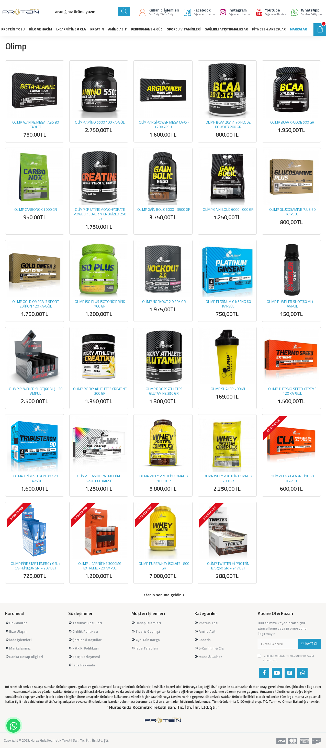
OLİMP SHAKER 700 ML (228, 389)
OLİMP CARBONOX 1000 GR (35, 209)
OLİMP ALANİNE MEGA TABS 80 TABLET (35, 124)
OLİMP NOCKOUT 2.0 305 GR (164, 301)
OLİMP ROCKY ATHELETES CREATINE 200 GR (100, 391)
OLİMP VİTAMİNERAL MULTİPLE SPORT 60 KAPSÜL (99, 478)
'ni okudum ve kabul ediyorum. (286, 658)
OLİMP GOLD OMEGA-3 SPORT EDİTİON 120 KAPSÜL (35, 304)
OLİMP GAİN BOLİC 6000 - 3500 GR (163, 209)
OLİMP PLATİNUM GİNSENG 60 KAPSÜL (228, 304)
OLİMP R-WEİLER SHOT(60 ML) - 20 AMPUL (35, 391)
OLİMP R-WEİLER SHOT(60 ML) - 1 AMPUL (292, 304)
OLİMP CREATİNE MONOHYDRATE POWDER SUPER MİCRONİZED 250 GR (100, 214)
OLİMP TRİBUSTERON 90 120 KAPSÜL (35, 478)
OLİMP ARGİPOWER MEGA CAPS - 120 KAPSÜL (164, 124)
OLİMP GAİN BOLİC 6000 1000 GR (228, 209)
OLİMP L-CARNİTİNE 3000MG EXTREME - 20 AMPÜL (99, 565)
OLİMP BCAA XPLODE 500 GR (292, 122)
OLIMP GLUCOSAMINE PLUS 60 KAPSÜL (292, 211)
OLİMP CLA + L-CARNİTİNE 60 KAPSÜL (292, 478)
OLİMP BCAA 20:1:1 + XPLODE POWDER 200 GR (228, 124)
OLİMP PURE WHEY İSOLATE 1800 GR (164, 565)
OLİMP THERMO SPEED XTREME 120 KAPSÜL (292, 391)
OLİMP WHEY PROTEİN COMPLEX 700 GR (228, 478)
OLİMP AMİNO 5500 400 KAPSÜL (100, 122)
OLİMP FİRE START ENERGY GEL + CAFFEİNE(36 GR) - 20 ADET (36, 565)
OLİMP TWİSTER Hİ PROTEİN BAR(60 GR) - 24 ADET (228, 565)
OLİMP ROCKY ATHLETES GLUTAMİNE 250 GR (164, 391)
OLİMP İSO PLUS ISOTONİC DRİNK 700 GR (100, 304)
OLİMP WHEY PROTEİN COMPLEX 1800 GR (163, 478)
